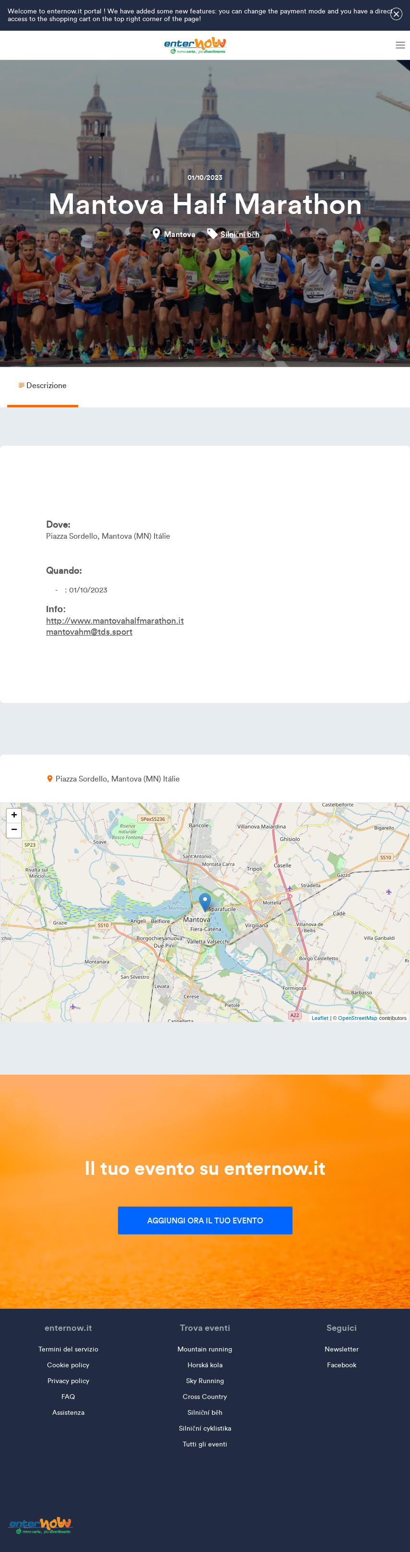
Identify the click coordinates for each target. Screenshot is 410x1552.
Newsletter (342, 1349)
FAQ (68, 1397)
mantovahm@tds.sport (89, 632)
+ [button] (14, 816)
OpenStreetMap (357, 1018)
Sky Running (205, 1381)
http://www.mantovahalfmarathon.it (115, 621)
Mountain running (204, 1349)
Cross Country (205, 1397)
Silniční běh (240, 234)
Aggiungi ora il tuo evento (205, 1220)
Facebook (341, 1365)
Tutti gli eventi (205, 1444)
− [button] (14, 830)
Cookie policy (68, 1365)
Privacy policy (68, 1381)
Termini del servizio (68, 1349)
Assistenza (68, 1413)
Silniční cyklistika (205, 1428)
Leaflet (320, 1018)
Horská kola (205, 1365)
